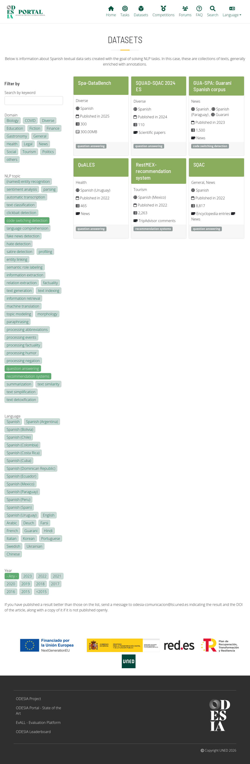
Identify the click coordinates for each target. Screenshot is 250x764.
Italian (11, 538)
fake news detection (23, 236)
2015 (26, 591)
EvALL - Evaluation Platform (38, 722)
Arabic (12, 522)
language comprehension (27, 228)
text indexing (48, 290)
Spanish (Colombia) (22, 445)
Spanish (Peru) (18, 499)
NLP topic (12, 176)
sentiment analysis (22, 189)
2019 (26, 583)
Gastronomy (17, 136)
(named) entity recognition (28, 181)
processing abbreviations (27, 329)
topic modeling (19, 313)
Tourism (29, 151)
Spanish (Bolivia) (20, 429)
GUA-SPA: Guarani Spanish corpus (212, 85)
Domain (11, 115)
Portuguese (50, 538)
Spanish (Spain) (19, 507)
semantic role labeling (25, 267)
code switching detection (27, 220)
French (12, 530)
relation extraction (22, 282)
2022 (42, 576)
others (12, 159)
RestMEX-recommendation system (153, 171)
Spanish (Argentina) (42, 421)
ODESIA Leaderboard (33, 731)
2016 (11, 591)
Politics (48, 151)
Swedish (13, 546)
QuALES (86, 164)
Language (12, 416)
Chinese (13, 554)
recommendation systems (28, 376)
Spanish (13, 421)
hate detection (18, 243)
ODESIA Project (28, 698)
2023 (27, 576)
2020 (11, 583)
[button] (232, 11)
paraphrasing (17, 321)
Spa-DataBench (94, 82)
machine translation (23, 306)
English (48, 515)
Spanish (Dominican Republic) (31, 468)
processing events (21, 337)
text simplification (21, 391)
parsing (49, 189)
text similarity (48, 384)
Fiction (35, 128)
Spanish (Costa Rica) (23, 452)
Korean (29, 538)
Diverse (48, 120)
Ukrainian (34, 546)
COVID (30, 120)
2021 (57, 576)
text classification (21, 204)
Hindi (48, 530)
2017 (55, 583)
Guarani (31, 530)
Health (12, 143)
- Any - (12, 576)
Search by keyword (20, 92)
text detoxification (21, 399)
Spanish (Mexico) (20, 483)
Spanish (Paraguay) (22, 491)
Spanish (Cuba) (19, 460)
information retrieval (23, 298)
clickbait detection (21, 212)
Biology (13, 120)
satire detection (19, 251)
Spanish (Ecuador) (21, 476)
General (39, 136)
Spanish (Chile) (19, 437)
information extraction (25, 275)
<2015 (41, 591)
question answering (23, 368)
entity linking (17, 259)
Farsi (44, 522)
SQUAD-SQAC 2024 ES (155, 85)
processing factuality (23, 345)
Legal (28, 143)
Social (11, 151)
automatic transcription (26, 197)
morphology (47, 313)
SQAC (199, 164)
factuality (50, 282)
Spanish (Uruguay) (21, 515)
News (43, 143)
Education (15, 128)
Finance (53, 128)
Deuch (28, 522)
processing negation (23, 360)
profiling (45, 251)
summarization (19, 384)
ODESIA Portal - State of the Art (38, 710)
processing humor (22, 352)
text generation (19, 290)
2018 (40, 583)
